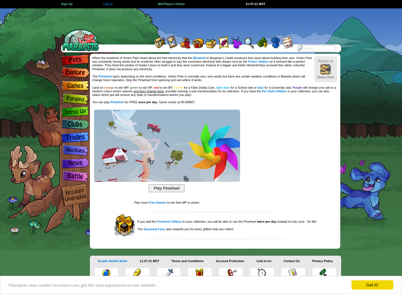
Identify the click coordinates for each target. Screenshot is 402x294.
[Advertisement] (196, 21)
